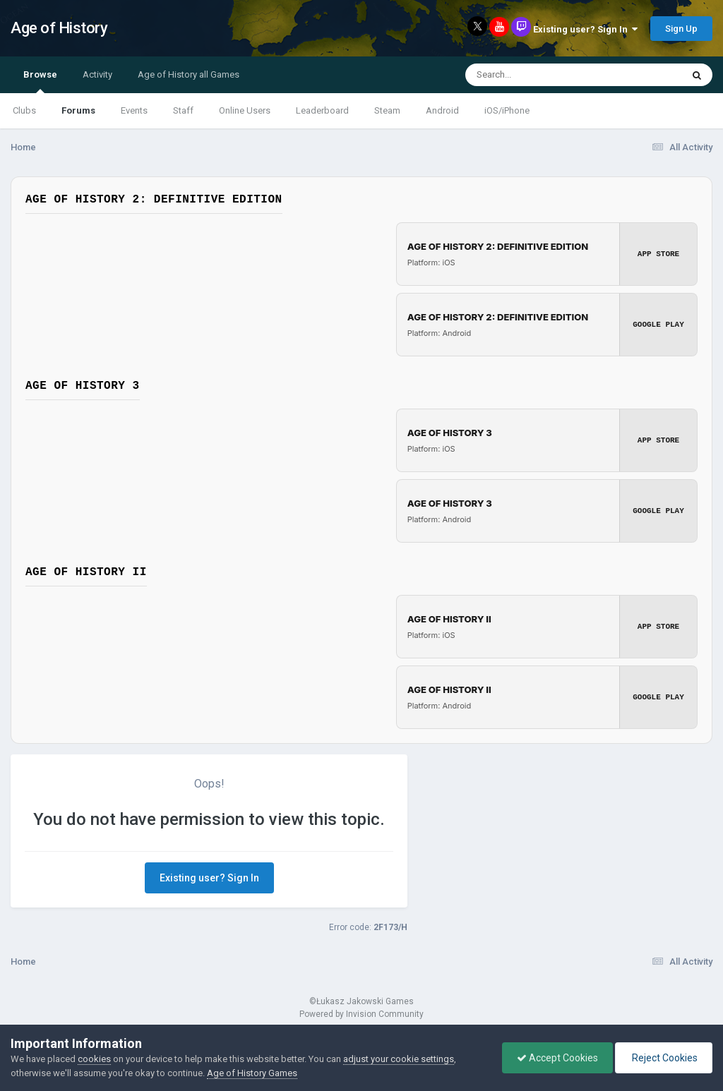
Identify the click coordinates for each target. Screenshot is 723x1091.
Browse (40, 81)
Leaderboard (322, 110)
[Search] (537, 75)
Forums (78, 110)
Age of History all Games (188, 74)
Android (442, 110)
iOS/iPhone (507, 110)
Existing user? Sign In (585, 29)
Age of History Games (252, 1073)
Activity (97, 74)
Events (134, 110)
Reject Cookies (664, 1057)
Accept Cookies (557, 1057)
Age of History (59, 28)
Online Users (244, 110)
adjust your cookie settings (398, 1059)
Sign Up (681, 28)
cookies (94, 1059)
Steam (387, 110)
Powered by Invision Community (361, 1014)
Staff (183, 110)
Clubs (24, 110)
